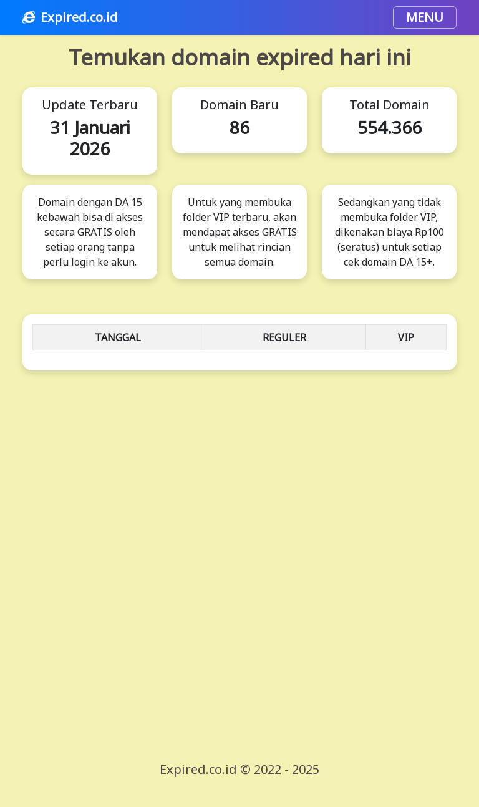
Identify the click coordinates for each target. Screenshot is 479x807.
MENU (424, 17)
